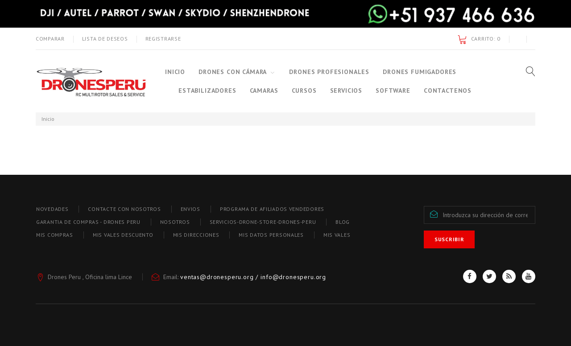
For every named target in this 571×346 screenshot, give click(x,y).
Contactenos (448, 90)
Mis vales (336, 234)
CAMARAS (264, 90)
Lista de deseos (105, 38)
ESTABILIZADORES (207, 90)
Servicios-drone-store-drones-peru (263, 221)
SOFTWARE (393, 90)
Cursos (304, 90)
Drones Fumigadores (419, 72)
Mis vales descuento (123, 234)
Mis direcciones (196, 234)
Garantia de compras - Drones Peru (88, 221)
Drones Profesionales (329, 72)
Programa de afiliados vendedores (272, 209)
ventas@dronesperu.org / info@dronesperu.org (253, 277)
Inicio (175, 72)
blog (342, 221)
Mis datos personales (271, 234)
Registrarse (163, 38)
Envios (190, 209)
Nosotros (175, 221)
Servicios (346, 90)
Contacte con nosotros (124, 209)
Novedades (52, 209)
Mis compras (54, 234)
